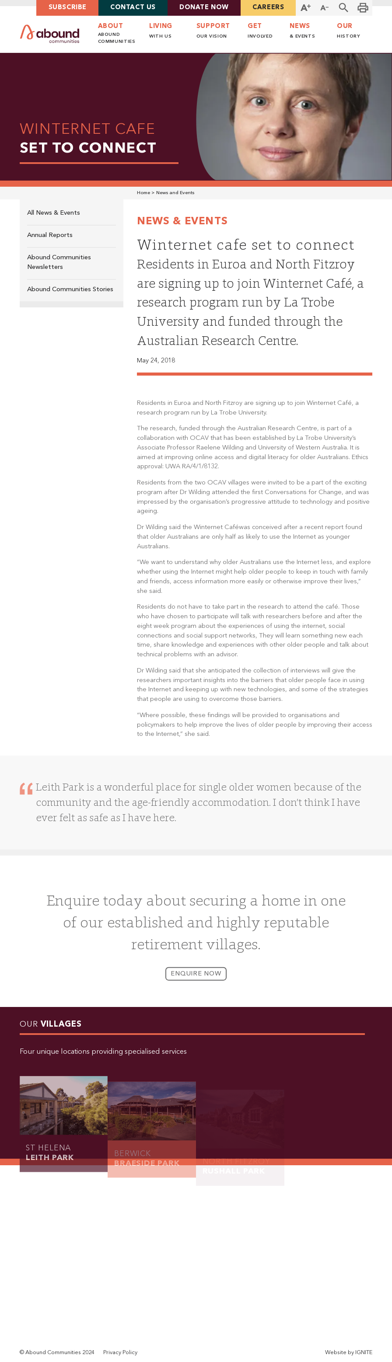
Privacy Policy (120, 1352)
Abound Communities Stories (70, 289)
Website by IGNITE (348, 1352)
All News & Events (53, 213)
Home (143, 193)
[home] (50, 33)
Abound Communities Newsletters (59, 262)
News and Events (175, 193)
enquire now (196, 980)
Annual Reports (50, 235)
